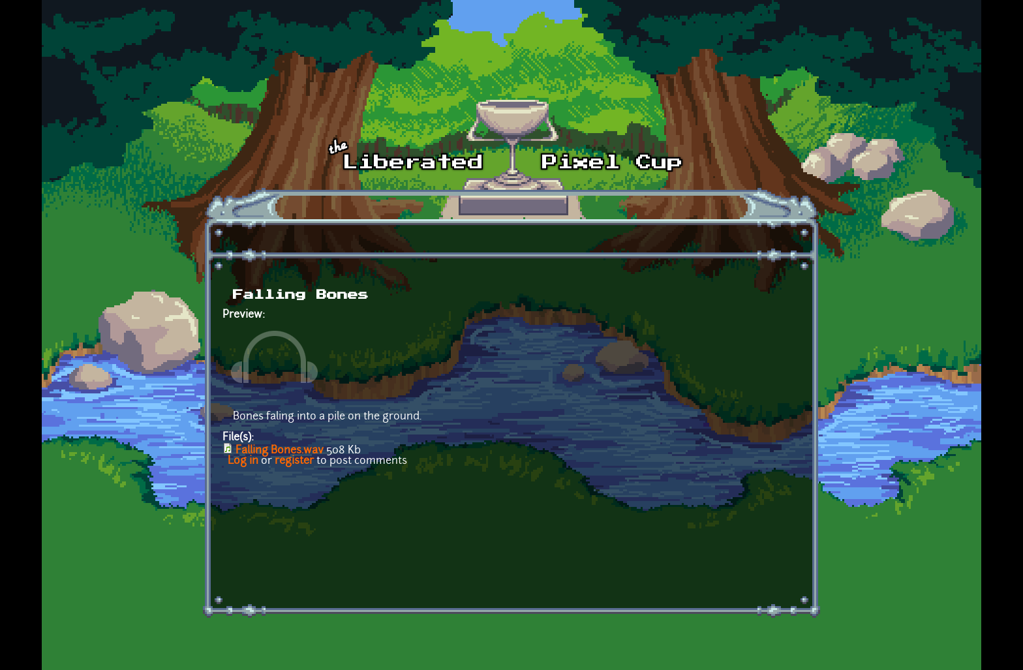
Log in (243, 461)
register (294, 461)
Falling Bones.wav (280, 451)
